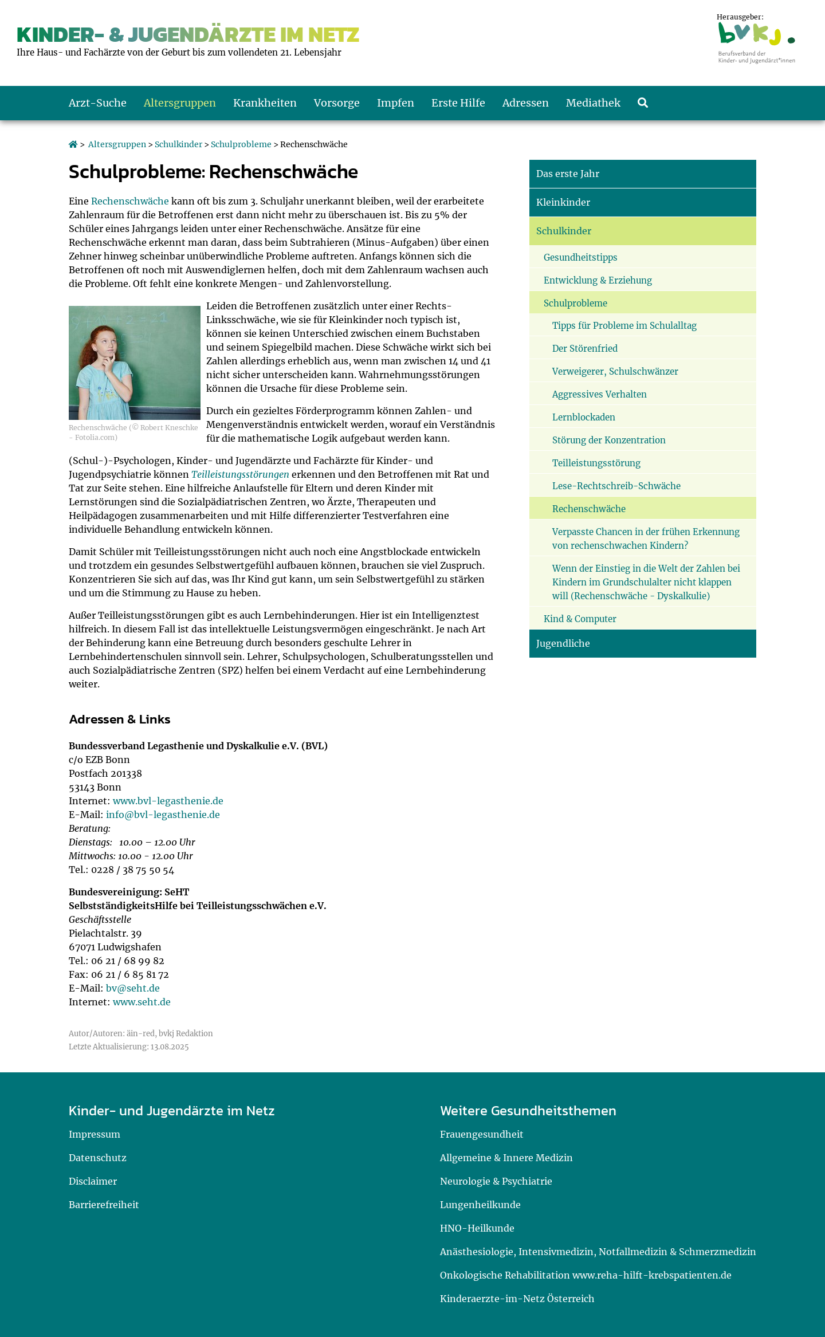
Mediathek (593, 102)
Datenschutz (98, 1157)
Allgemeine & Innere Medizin (506, 1157)
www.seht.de (142, 1002)
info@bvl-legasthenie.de (163, 814)
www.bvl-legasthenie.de (168, 801)
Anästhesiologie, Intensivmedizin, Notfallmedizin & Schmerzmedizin (598, 1251)
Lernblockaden (583, 417)
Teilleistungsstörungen (240, 474)
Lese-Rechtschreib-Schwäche (616, 486)
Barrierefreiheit (104, 1204)
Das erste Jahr (567, 173)
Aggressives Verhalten (599, 394)
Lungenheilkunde (480, 1204)
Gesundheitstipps (581, 257)
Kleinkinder (563, 202)
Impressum (94, 1134)
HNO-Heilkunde (477, 1228)
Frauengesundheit (482, 1134)
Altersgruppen (180, 102)
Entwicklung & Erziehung (598, 280)
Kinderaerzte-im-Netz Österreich (517, 1298)
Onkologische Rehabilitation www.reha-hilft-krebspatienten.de (586, 1275)
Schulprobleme (241, 144)
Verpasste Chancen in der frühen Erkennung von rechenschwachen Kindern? (646, 538)
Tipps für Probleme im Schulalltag (624, 325)
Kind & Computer (580, 619)
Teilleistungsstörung (596, 463)
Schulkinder (178, 144)
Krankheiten (265, 102)
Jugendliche (563, 643)
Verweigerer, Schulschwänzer (615, 371)
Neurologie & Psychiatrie (496, 1181)
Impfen (395, 102)
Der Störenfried (585, 348)
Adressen (525, 102)
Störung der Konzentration (609, 440)
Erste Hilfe (458, 102)
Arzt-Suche (98, 102)
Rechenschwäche (130, 201)
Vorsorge (337, 102)
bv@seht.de (133, 988)
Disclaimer (93, 1181)
